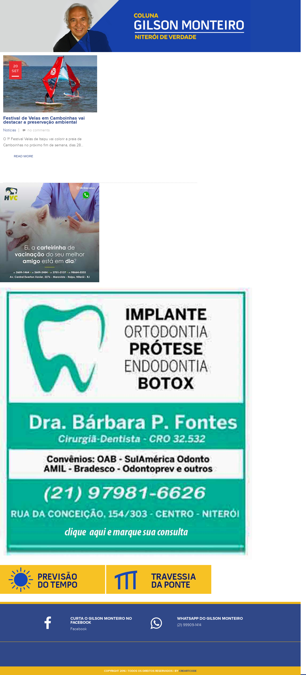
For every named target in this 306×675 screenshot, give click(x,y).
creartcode (188, 671)
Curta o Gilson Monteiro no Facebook (101, 620)
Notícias (9, 130)
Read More (23, 156)
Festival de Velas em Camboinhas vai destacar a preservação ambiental (44, 120)
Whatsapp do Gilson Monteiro (210, 618)
